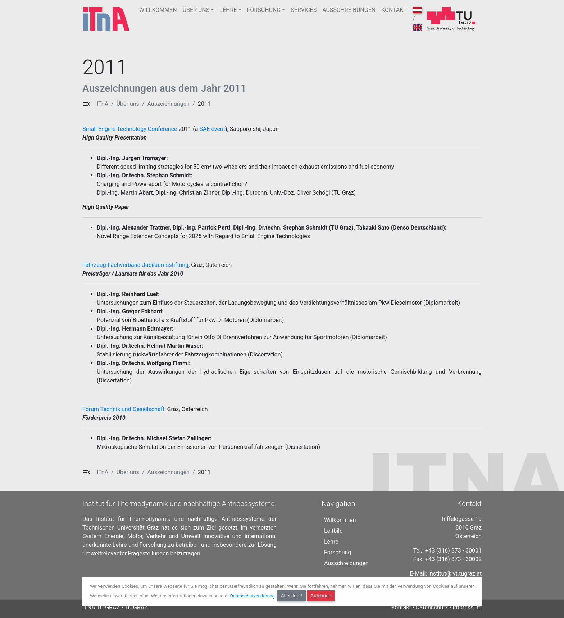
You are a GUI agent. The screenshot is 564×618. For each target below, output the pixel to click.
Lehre (331, 541)
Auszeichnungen (168, 103)
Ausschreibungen (346, 563)
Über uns (128, 103)
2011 (204, 103)
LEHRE (228, 9)
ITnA (102, 103)
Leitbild (333, 530)
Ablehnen (320, 596)
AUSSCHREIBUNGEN (349, 9)
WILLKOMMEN (158, 9)
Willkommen (340, 520)
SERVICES (304, 9)
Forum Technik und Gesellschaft (123, 409)
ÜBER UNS (196, 9)
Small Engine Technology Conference (129, 129)
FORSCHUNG (264, 9)
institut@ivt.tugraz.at (455, 573)
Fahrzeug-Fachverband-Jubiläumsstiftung (135, 265)
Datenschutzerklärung (252, 596)
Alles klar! (292, 596)
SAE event (212, 129)
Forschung (337, 552)
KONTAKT (394, 9)
